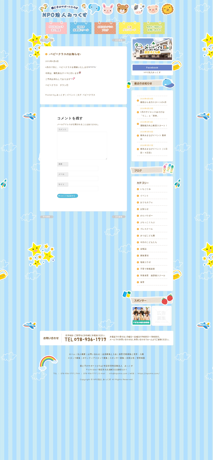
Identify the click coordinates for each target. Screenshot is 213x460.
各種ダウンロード (129, 28)
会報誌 (143, 249)
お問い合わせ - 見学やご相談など (154, 28)
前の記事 (48, 40)
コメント (62, 129)
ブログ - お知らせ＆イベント (105, 28)
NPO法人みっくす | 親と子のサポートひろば (63, 12)
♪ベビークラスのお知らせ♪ (65, 54)
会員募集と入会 (109, 354)
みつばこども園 (147, 235)
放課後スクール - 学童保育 (81, 28)
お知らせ (144, 209)
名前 (60, 164)
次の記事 (117, 40)
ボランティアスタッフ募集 (95, 358)
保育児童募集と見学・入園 (131, 354)
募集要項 (144, 255)
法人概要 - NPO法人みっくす (56, 28)
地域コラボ (145, 262)
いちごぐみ (145, 189)
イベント (71, 95)
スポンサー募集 (117, 358)
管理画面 (141, 358)
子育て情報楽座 (147, 269)
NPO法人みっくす (152, 72)
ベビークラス (89, 95)
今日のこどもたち (148, 242)
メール (61, 174)
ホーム (72, 354)
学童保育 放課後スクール (152, 275)
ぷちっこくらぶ (147, 222)
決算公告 (130, 358)
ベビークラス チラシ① (56, 85)
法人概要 (81, 354)
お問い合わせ (94, 354)
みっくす (61, 95)
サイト (61, 184)
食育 (142, 282)
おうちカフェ (146, 202)
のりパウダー (146, 215)
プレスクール (146, 229)
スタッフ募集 (74, 358)
